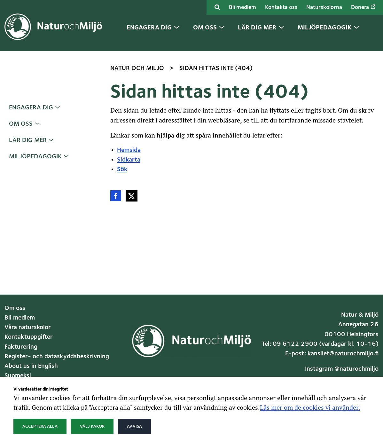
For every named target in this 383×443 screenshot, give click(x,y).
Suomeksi (17, 376)
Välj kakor (92, 426)
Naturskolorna (324, 7)
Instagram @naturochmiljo (342, 369)
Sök (122, 169)
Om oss (21, 124)
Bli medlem (242, 7)
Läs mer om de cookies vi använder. (310, 407)
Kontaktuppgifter (28, 337)
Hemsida (129, 150)
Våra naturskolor (27, 327)
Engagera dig (31, 108)
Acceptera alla (40, 426)
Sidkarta (128, 160)
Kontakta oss (281, 7)
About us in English (31, 366)
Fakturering (20, 347)
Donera (363, 7)
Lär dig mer (28, 140)
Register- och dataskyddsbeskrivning (56, 356)
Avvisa (134, 426)
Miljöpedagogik (35, 157)
